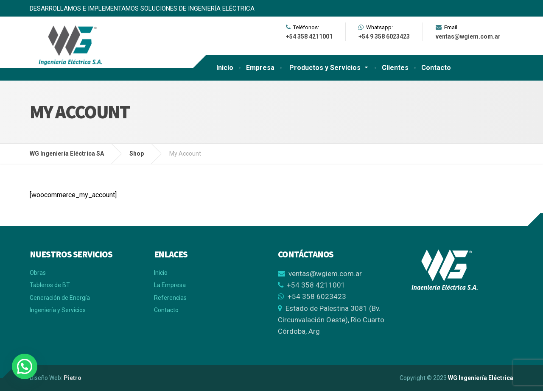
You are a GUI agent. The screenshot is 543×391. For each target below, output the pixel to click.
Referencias (170, 297)
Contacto (436, 68)
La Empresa (170, 285)
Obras (38, 272)
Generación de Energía (60, 297)
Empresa (260, 68)
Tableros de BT (50, 285)
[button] (24, 366)
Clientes (395, 68)
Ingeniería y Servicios (58, 310)
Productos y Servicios (325, 68)
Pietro (72, 377)
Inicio (224, 68)
